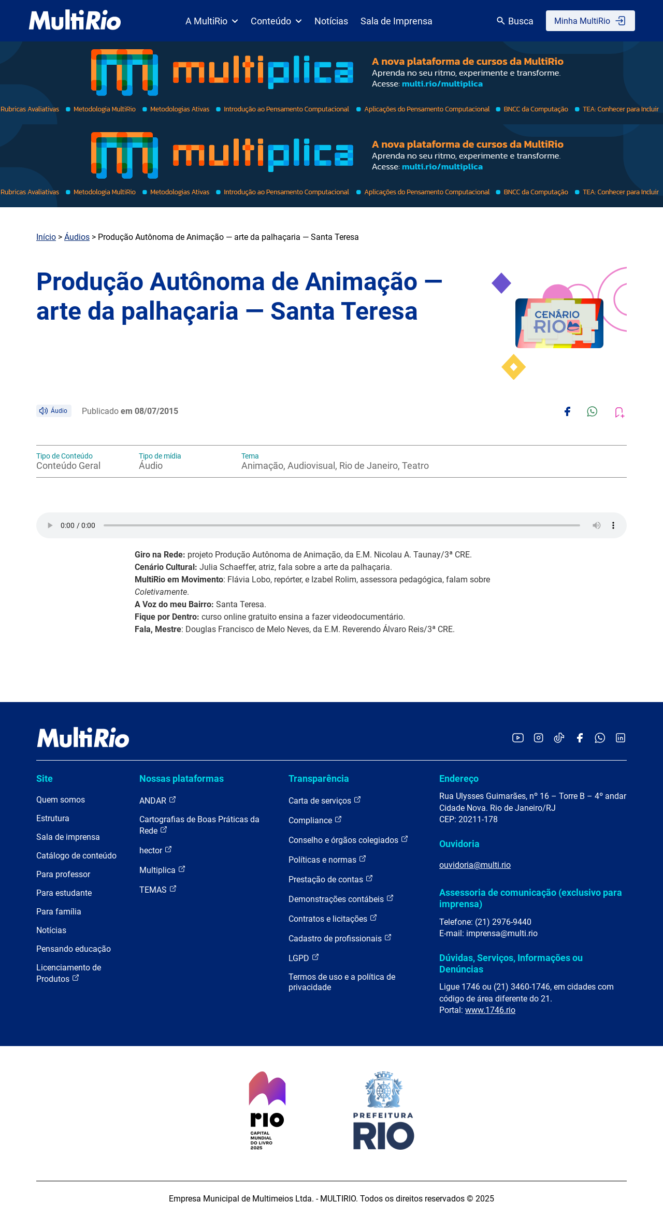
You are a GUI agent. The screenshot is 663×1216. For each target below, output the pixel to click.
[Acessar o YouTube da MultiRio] (518, 738)
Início (46, 237)
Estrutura (52, 818)
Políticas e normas (328, 859)
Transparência (319, 778)
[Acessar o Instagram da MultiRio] (538, 738)
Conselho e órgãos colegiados (349, 839)
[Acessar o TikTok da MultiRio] (559, 738)
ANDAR (158, 800)
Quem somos (60, 800)
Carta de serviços (325, 800)
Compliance (315, 819)
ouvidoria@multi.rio (475, 865)
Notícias (331, 21)
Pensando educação (73, 949)
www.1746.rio (490, 1010)
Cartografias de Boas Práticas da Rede (199, 825)
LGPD (304, 957)
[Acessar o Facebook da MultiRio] (579, 738)
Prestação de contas (331, 879)
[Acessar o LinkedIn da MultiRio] (620, 738)
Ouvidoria (459, 843)
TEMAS (158, 889)
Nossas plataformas (181, 778)
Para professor (63, 874)
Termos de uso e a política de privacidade (342, 982)
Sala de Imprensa (397, 21)
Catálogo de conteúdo (76, 856)
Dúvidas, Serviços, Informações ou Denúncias (511, 963)
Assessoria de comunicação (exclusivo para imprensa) (530, 898)
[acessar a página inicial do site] (75, 20)
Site (44, 778)
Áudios (77, 237)
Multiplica (162, 869)
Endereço (459, 778)
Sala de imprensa (68, 837)
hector (155, 850)
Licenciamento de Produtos (68, 973)
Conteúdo (276, 21)
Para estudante (64, 893)
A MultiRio (211, 21)
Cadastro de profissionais (340, 938)
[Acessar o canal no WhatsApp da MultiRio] (600, 738)
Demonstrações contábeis (341, 898)
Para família (58, 912)
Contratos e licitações (333, 918)
